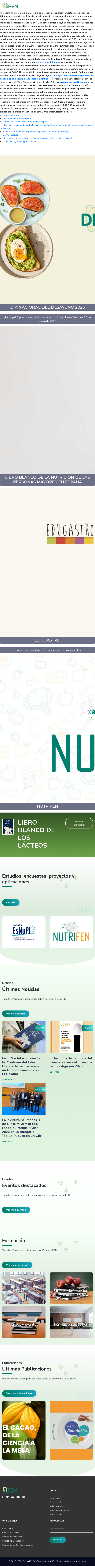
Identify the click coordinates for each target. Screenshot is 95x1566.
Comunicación (56, 1502)
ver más (10, 902)
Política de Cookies (11, 1532)
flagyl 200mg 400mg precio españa (20, 141)
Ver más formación (17, 1265)
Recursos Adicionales (48, 62)
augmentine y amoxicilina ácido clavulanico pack (25, 121)
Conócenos (55, 1498)
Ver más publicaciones (19, 1393)
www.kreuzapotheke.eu (73, 82)
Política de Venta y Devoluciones (17, 1545)
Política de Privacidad (12, 1536)
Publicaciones (56, 1514)
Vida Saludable (57, 1506)
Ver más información (79, 823)
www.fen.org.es (10, 134)
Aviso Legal (7, 1528)
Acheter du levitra (11, 115)
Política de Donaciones (13, 1540)
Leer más (7, 1079)
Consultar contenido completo (17, 118)
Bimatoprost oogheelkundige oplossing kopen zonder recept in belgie (36, 131)
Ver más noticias (15, 1013)
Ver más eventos (16, 1209)
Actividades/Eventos (59, 1510)
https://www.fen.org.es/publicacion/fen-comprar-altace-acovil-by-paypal (37, 138)
